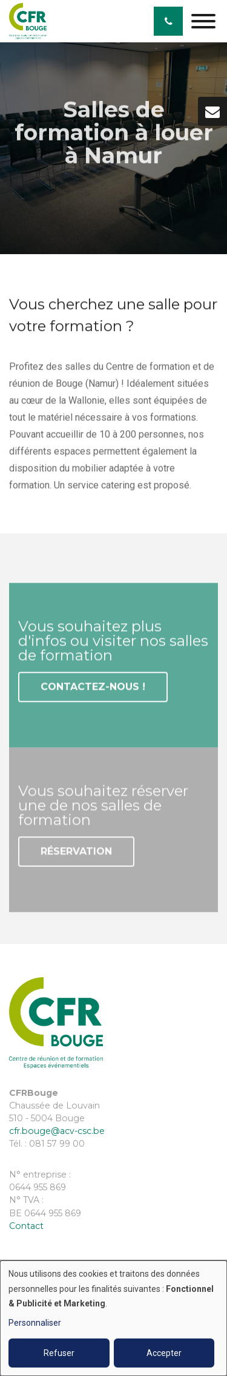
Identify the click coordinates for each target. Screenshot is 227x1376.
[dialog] (113, 1318)
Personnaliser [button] (34, 1323)
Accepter (164, 1353)
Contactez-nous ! (93, 688)
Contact (26, 1225)
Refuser (59, 1353)
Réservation (76, 853)
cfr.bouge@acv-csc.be (57, 1130)
